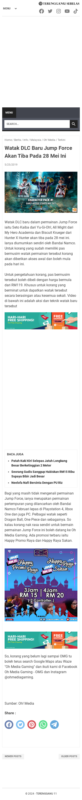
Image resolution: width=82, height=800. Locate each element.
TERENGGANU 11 (46, 793)
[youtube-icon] (67, 11)
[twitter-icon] (50, 11)
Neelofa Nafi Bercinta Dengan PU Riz (37, 482)
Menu (9, 112)
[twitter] (20, 724)
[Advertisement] (41, 60)
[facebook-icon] (42, 11)
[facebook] (9, 724)
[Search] (37, 124)
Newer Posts (13, 756)
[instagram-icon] (59, 11)
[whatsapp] (43, 724)
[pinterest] (31, 724)
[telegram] (54, 724)
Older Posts (69, 756)
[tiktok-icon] (76, 11)
